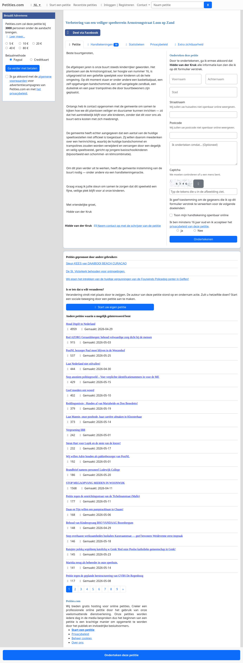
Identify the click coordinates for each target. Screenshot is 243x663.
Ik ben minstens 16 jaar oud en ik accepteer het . (201, 224)
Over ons (78, 642)
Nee (200, 231)
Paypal (18, 60)
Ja (182, 231)
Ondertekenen (203, 239)
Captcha (175, 170)
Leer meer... (15, 36)
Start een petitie (58, 5)
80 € (25, 48)
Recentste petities (85, 5)
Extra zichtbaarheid (188, 44)
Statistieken (134, 44)
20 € (39, 43)
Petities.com (13, 4)
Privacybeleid (159, 44)
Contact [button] (142, 5)
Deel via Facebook (81, 32)
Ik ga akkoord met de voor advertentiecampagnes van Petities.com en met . (31, 85)
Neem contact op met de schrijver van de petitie (127, 226)
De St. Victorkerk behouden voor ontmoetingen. (95, 271)
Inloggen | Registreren (117, 5)
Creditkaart (41, 60)
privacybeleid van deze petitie (189, 226)
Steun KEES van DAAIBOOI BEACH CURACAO (96, 263)
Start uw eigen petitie (110, 307)
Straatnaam (177, 102)
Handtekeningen (102, 44)
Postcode (176, 123)
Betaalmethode (15, 55)
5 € (11, 43)
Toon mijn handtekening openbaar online (201, 215)
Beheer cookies (82, 638)
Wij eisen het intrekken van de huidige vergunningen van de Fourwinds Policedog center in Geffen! (127, 279)
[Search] (177, 5)
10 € (25, 43)
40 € (12, 48)
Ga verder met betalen (22, 68)
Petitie (74, 44)
